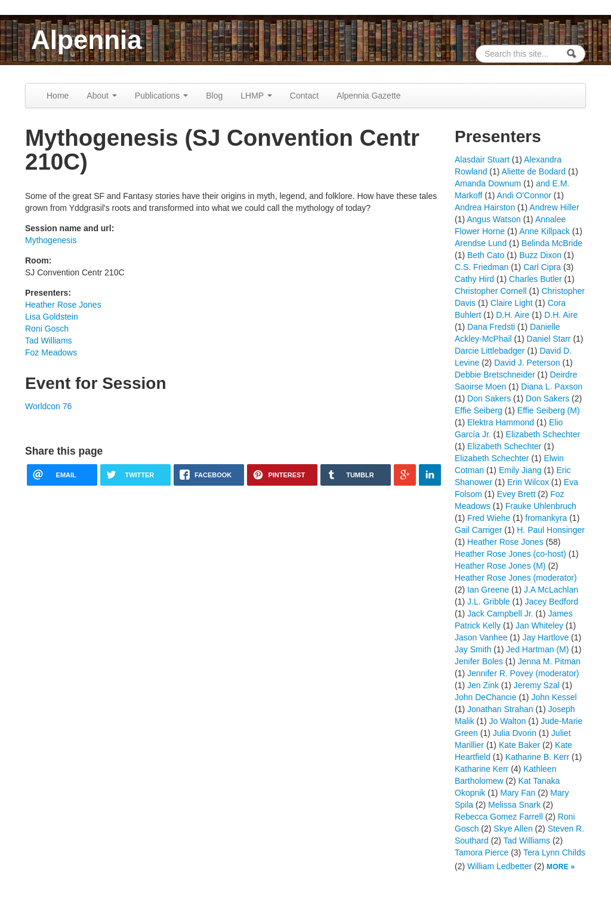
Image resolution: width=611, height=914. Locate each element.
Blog (214, 95)
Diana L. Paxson (551, 386)
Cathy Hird (474, 279)
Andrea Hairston (485, 207)
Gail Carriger (478, 530)
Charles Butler (535, 279)
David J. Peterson (527, 362)
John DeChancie (486, 697)
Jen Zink (483, 685)
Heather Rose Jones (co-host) (510, 554)
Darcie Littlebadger (490, 350)
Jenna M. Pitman (549, 661)
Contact (304, 95)
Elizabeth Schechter (543, 434)
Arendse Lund (481, 243)
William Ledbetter (499, 866)
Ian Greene (488, 589)
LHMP (256, 95)
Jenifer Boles (479, 661)
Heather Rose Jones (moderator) (516, 577)
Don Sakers (489, 398)
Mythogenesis (50, 240)
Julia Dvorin (514, 733)
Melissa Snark (514, 804)
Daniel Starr (549, 338)
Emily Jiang (520, 470)
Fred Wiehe (488, 518)
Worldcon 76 (48, 406)
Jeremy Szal (537, 685)
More (558, 867)
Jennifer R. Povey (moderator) (523, 673)
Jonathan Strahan (500, 709)
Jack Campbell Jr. (500, 613)
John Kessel (553, 697)
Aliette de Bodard (534, 171)
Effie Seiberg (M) (548, 410)
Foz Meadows (51, 352)
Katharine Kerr (481, 769)
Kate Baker (519, 745)
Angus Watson (494, 219)
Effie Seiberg (478, 410)
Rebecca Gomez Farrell (499, 816)
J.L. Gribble (488, 601)
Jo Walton (507, 721)
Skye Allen (512, 828)
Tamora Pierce (481, 852)
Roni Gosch (47, 328)
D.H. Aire (512, 315)
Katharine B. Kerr (537, 757)
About (101, 95)
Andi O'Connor (524, 195)
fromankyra (546, 518)
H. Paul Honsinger (551, 530)
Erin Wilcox (528, 482)
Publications (161, 95)
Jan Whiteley (539, 625)
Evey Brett (516, 494)
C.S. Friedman (481, 267)
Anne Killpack (544, 231)
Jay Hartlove (545, 637)
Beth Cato (485, 255)
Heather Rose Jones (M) (500, 566)
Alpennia (86, 39)
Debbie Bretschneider (495, 374)
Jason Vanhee (481, 637)
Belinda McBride (551, 243)
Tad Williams (48, 340)
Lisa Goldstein (51, 316)
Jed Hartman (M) (537, 649)
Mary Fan (517, 793)
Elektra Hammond (500, 422)
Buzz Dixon (540, 255)
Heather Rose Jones (63, 304)
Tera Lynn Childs (554, 852)
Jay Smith (473, 649)
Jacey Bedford (552, 601)
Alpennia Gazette (368, 95)
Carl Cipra (542, 267)
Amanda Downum (488, 183)
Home (58, 95)
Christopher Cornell (491, 291)
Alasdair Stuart (482, 159)
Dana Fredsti (491, 327)
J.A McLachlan (551, 589)
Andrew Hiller (554, 207)
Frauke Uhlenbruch (540, 506)
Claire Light (511, 303)
